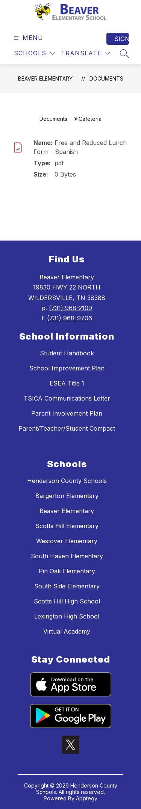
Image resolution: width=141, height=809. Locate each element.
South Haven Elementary (67, 556)
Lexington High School (66, 616)
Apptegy (86, 798)
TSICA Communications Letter (67, 398)
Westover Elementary (66, 541)
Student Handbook (67, 353)
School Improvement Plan (67, 368)
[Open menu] (27, 38)
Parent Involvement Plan (66, 413)
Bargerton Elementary (67, 496)
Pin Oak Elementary (67, 571)
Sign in (121, 39)
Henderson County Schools (67, 480)
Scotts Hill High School (67, 601)
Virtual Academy (66, 631)
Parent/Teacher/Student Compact (66, 428)
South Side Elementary (67, 586)
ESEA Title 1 (67, 383)
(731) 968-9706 (69, 318)
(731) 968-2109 (70, 308)
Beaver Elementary (45, 78)
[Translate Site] (85, 53)
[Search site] (124, 53)
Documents (106, 78)
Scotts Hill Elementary (67, 526)
